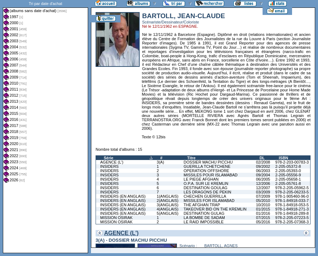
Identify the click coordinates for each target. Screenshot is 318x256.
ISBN (283, 158)
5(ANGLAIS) (167, 213)
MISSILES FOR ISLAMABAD (209, 200)
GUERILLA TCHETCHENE (207, 166)
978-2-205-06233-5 (292, 192)
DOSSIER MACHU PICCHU (208, 162)
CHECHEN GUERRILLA (205, 196)
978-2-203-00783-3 (292, 162)
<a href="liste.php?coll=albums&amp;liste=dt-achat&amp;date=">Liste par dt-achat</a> (45, 126)
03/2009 (263, 192)
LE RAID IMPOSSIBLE (203, 222)
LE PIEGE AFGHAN (201, 179)
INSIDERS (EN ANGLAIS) (123, 196)
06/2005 (263, 179)
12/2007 (263, 188)
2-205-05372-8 (288, 166)
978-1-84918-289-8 (292, 213)
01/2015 (263, 209)
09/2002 (263, 166)
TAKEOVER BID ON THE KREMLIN (215, 209)
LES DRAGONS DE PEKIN (207, 192)
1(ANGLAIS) (167, 196)
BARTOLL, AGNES (221, 246)
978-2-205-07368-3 (292, 222)
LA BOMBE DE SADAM (204, 217)
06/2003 (263, 171)
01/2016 (263, 213)
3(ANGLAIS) (167, 205)
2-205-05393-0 (288, 171)
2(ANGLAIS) (167, 200)
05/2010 (263, 200)
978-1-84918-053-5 (292, 205)
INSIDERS (109, 166)
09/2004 (263, 175)
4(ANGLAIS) (167, 209)
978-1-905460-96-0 (292, 196)
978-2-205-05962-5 (292, 188)
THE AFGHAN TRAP (202, 205)
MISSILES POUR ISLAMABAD (211, 175)
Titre (191, 158)
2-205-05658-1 (288, 179)
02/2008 (263, 162)
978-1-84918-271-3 (292, 209)
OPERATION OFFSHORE (206, 171)
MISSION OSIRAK (116, 217)
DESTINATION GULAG (204, 213)
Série (108, 158)
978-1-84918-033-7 (292, 200)
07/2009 (263, 196)
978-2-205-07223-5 (292, 217)
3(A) (160, 162)
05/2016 (263, 222)
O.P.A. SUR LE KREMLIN (206, 183)
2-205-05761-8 (288, 183)
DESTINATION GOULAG (205, 188)
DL (262, 158)
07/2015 (263, 217)
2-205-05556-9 (288, 175)
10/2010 (263, 205)
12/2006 (263, 183)
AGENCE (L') (111, 162)
